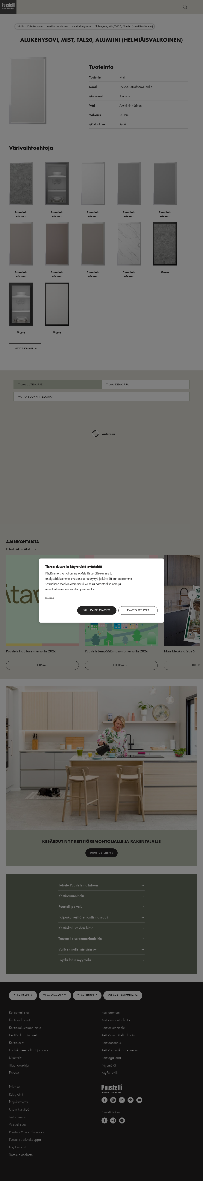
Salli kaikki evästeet (96, 610)
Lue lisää (49, 597)
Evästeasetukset (138, 610)
